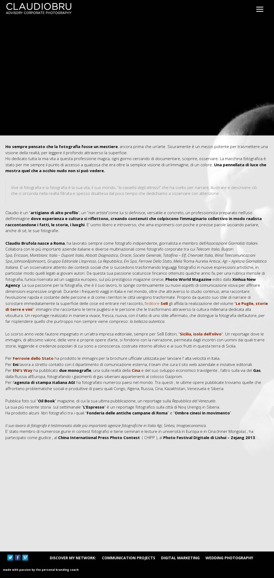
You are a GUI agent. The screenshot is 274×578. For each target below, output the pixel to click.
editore (157, 303)
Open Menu (259, 9)
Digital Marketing (180, 557)
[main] (137, 338)
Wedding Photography (229, 557)
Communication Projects (128, 557)
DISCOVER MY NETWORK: (73, 557)
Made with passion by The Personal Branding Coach (41, 570)
